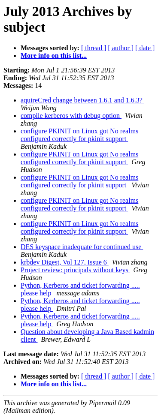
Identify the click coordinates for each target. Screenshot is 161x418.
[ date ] (145, 47)
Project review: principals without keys (75, 270)
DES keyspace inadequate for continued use (82, 246)
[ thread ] (93, 47)
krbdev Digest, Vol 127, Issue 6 (65, 262)
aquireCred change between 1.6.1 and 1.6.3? (82, 100)
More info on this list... (54, 55)
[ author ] (121, 47)
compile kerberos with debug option (71, 115)
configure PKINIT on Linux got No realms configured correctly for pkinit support (79, 134)
